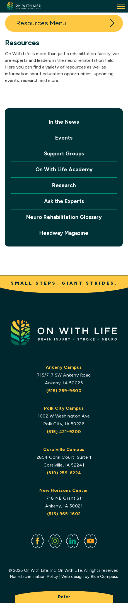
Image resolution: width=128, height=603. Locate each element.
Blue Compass (104, 576)
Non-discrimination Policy (34, 576)
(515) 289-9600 (64, 390)
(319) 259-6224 (64, 472)
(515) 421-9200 (64, 431)
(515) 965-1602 (64, 513)
